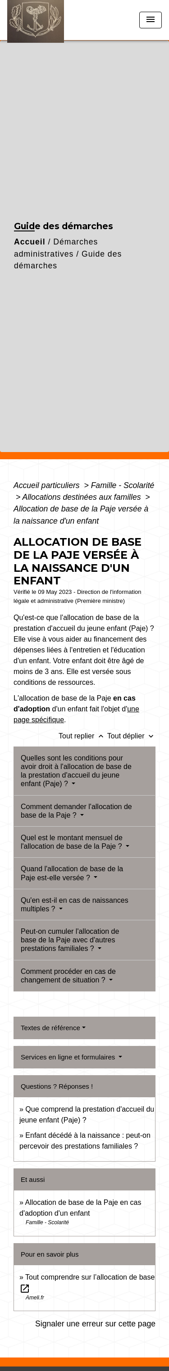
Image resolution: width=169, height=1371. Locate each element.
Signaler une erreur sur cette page (95, 1323)
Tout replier (83, 736)
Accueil (30, 241)
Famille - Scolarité (123, 485)
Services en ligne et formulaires (69, 1057)
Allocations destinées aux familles (82, 497)
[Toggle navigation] (150, 20)
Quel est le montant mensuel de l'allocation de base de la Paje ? (72, 842)
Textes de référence (50, 1028)
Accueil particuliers (48, 485)
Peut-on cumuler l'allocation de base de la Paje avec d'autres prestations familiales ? (70, 940)
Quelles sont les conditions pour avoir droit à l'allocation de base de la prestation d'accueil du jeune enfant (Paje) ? (76, 771)
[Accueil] (41, 20)
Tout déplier (131, 736)
